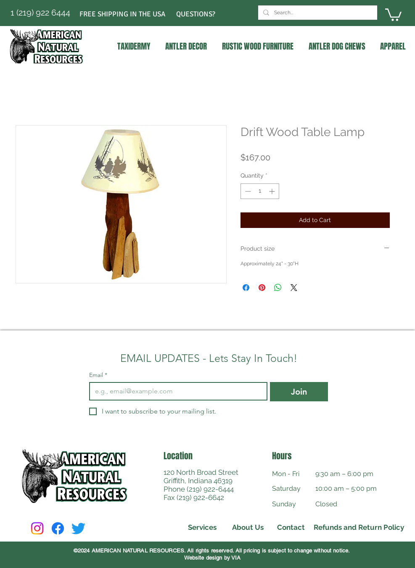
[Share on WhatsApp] (278, 288)
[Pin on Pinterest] (262, 288)
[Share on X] (294, 288)
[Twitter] (78, 528)
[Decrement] (247, 191)
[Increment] (272, 191)
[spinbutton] (259, 191)
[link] (393, 14)
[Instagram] (37, 528)
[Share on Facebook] (246, 288)
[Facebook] (58, 528)
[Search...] (316, 12)
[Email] (176, 391)
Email (98, 375)
